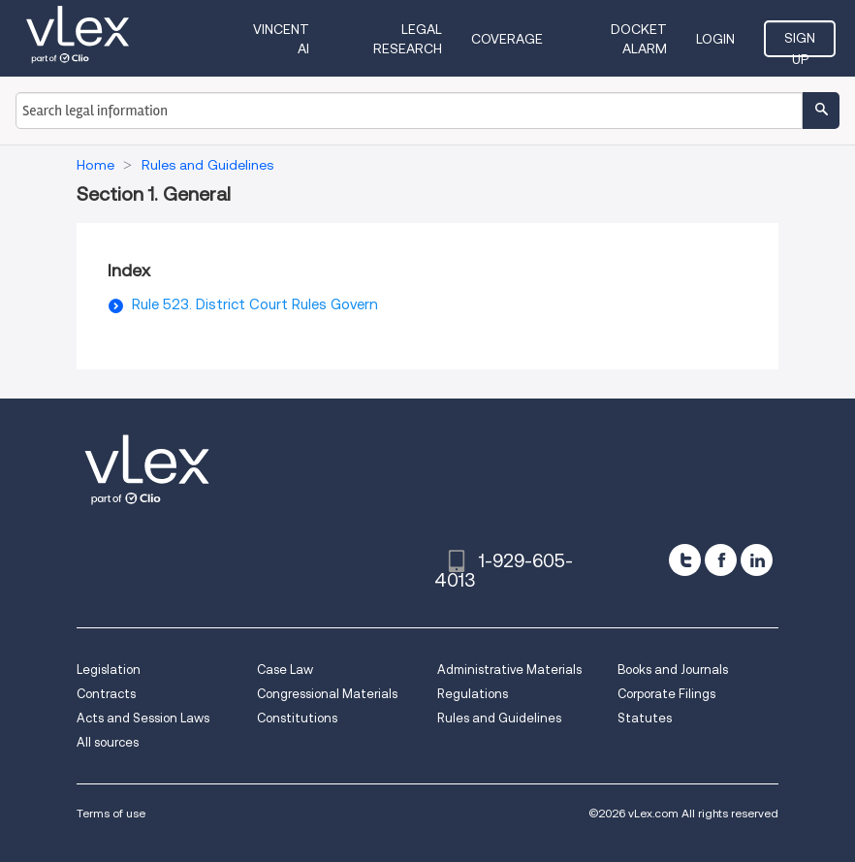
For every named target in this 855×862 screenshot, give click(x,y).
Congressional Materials (327, 693)
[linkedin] (757, 560)
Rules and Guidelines (499, 718)
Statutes (645, 718)
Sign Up (799, 43)
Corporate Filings (666, 693)
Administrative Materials (509, 669)
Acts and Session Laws (143, 718)
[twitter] (685, 560)
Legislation (109, 669)
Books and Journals (673, 669)
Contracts (106, 693)
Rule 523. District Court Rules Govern (255, 304)
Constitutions (297, 718)
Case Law (285, 669)
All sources (108, 742)
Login (715, 39)
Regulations (472, 693)
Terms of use (111, 813)
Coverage (507, 39)
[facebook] (721, 560)
